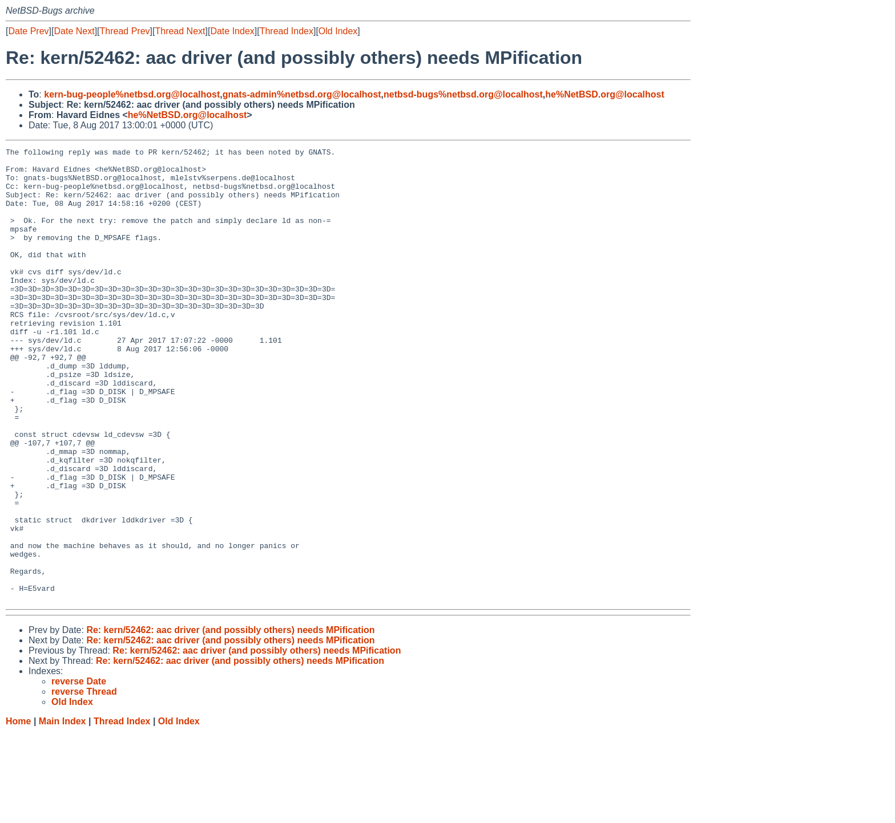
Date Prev (28, 31)
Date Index (232, 31)
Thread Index (286, 31)
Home (18, 812)
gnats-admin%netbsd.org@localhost (302, 94)
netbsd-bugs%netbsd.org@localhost (463, 94)
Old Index (338, 31)
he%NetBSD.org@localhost (604, 94)
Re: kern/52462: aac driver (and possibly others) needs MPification (230, 720)
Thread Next (180, 31)
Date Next (74, 31)
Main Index (62, 812)
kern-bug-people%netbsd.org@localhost (132, 94)
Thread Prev (125, 31)
